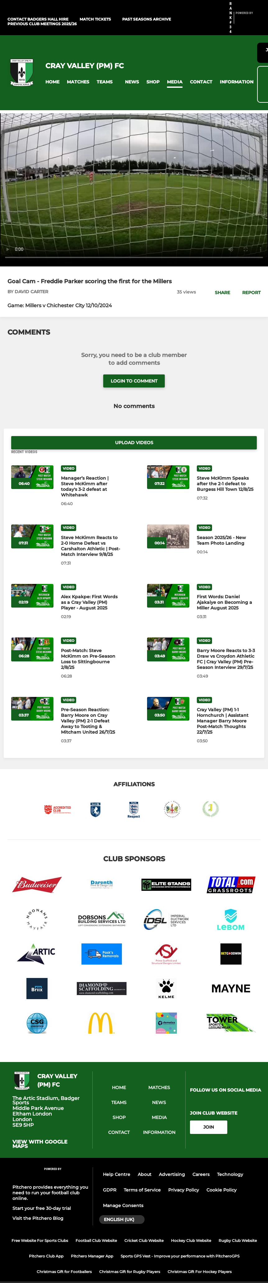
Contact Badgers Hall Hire (37, 19)
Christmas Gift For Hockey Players (200, 1258)
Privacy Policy (183, 1177)
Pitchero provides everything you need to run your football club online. (50, 1179)
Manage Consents (123, 1192)
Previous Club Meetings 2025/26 (42, 23)
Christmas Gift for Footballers (64, 1258)
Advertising (172, 1161)
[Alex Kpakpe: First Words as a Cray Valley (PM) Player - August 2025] (32, 583)
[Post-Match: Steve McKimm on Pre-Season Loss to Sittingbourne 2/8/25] (32, 636)
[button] (52, 82)
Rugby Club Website (238, 1227)
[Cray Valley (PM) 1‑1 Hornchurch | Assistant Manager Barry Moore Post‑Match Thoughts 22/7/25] (168, 695)
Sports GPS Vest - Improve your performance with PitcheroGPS (180, 1242)
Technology (230, 1161)
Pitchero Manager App (92, 1242)
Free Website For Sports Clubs (40, 1227)
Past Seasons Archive (146, 19)
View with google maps (39, 1131)
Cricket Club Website (144, 1227)
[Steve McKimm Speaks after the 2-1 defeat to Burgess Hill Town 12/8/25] (168, 464)
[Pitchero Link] (248, 20)
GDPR (109, 1177)
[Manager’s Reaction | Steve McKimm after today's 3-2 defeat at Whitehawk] (32, 464)
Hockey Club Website (191, 1227)
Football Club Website (96, 1227)
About (144, 1161)
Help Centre (116, 1161)
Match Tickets (95, 19)
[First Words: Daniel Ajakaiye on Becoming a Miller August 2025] (168, 583)
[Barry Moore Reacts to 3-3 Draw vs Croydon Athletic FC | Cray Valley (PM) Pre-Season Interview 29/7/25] (168, 636)
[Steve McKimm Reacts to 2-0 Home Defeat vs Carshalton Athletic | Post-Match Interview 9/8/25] (32, 523)
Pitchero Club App (46, 1242)
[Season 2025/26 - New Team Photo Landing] (168, 523)
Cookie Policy (221, 1177)
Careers (201, 1161)
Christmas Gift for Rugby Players (129, 1258)
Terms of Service (142, 1177)
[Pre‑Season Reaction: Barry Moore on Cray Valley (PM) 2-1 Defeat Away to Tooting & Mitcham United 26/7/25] (32, 695)
